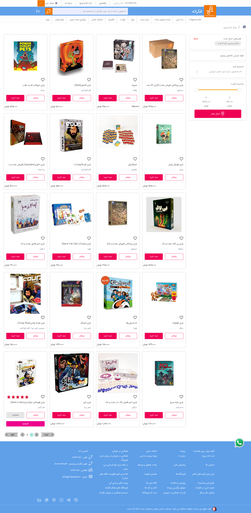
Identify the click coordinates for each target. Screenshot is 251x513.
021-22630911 (130, 3)
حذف (195, 39)
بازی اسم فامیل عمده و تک (33, 244)
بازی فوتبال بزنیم (176, 165)
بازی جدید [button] (144, 19)
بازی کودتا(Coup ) (82, 165)
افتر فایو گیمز (86, 90)
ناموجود (15, 415)
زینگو (181, 328)
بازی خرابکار (86, 323)
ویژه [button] (47, 19)
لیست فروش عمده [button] (162, 19)
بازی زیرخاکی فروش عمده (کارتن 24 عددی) (164, 85)
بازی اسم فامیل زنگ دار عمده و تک (121, 402)
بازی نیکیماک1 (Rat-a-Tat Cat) (76, 244)
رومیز (181, 169)
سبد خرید (154, 98)
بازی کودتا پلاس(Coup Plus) (31, 323)
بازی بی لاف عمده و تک (172, 244)
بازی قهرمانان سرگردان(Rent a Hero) (28, 402)
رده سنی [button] (179, 19)
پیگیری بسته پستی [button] (78, 19)
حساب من (47, 3)
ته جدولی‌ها (131, 323)
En (38, 11)
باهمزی (134, 169)
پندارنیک (41, 169)
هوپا (89, 249)
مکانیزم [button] (112, 19)
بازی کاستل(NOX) (82, 85)
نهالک (135, 90)
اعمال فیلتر (218, 113)
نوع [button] (132, 19)
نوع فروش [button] (59, 19)
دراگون (42, 249)
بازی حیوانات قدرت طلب (34, 85)
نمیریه (134, 85)
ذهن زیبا (87, 328)
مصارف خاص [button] (97, 19)
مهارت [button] (122, 19)
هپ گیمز (41, 407)
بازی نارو (87, 402)
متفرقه (180, 249)
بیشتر (174, 98)
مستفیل (180, 90)
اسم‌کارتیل (132, 165)
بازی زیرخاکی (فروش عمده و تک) (122, 244)
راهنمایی (102, 3)
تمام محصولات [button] (195, 19)
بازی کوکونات (177, 323)
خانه (234, 28)
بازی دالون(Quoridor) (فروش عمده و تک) (25, 165)
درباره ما (68, 3)
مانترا (43, 90)
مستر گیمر (179, 407)
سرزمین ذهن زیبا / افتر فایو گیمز (32, 328)
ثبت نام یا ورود (85, 3)
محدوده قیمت (237, 84)
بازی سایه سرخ (176, 402)
